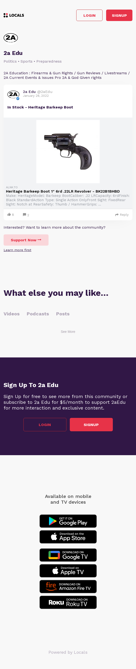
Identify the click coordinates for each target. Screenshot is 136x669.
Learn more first (17, 250)
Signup (119, 15)
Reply (122, 214)
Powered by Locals (68, 652)
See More (68, 332)
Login (89, 15)
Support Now (26, 240)
